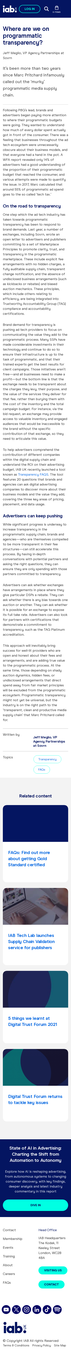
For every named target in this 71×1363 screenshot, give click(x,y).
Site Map (60, 1345)
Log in (30, 9)
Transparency (47, 759)
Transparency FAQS (33, 474)
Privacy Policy (41, 1345)
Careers (9, 1274)
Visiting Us (53, 1270)
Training (9, 1256)
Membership (12, 1239)
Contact (9, 1230)
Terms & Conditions (16, 1345)
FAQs (41, 769)
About (8, 1265)
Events (8, 1247)
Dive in (35, 1205)
